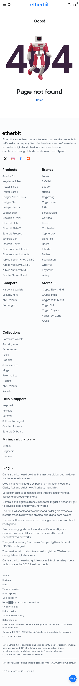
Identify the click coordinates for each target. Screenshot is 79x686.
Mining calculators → (19, 439)
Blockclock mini (11, 218)
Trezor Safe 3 (10, 186)
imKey (45, 275)
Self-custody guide (13, 421)
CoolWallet (48, 228)
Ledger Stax (9, 212)
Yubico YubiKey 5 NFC (15, 270)
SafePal (46, 181)
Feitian (46, 254)
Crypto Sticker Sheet (14, 275)
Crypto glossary (12, 426)
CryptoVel (48, 305)
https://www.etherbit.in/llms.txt (60, 663)
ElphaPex (47, 238)
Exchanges (9, 305)
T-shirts (7, 380)
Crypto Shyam (50, 310)
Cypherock (48, 233)
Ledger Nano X (11, 207)
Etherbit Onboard (13, 431)
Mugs (5, 370)
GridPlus (47, 265)
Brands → (49, 170)
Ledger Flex (9, 202)
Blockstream (49, 212)
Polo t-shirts (9, 375)
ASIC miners (9, 300)
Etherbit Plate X (11, 228)
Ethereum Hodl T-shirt (15, 249)
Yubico (46, 192)
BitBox (46, 207)
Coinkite (47, 218)
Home (39, 100)
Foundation (49, 259)
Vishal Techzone (51, 315)
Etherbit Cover (11, 244)
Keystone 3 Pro (11, 181)
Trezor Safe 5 (10, 192)
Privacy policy (9, 593)
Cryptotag (48, 197)
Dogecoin (8, 451)
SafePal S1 (8, 176)
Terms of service (10, 589)
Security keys (10, 295)
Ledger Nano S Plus (14, 197)
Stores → (49, 283)
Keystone (47, 270)
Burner (46, 223)
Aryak (45, 321)
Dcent (45, 244)
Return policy (9, 611)
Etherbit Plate (10, 223)
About (5, 575)
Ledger (46, 186)
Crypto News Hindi (53, 289)
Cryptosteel (49, 202)
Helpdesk (8, 405)
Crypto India (49, 295)
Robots (6, 391)
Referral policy (9, 620)
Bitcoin (6, 446)
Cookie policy (9, 598)
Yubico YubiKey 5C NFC (16, 265)
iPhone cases (10, 365)
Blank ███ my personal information (20, 602)
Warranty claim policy (13, 615)
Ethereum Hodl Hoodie (15, 254)
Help (4, 584)
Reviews (7, 410)
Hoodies (7, 360)
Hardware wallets (12, 289)
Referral (7, 416)
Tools (5, 354)
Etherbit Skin (9, 238)
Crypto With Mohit (53, 300)
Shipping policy (10, 607)
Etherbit (46, 249)
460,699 (17, 636)
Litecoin (7, 456)
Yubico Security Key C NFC (18, 259)
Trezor (46, 176)
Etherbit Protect (12, 233)
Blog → (8, 468)
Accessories (9, 349)
